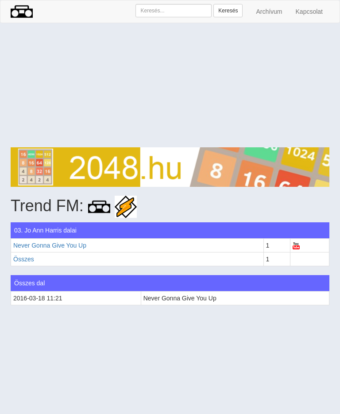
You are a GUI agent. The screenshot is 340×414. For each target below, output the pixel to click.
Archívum (269, 11)
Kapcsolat (309, 11)
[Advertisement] (170, 85)
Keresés (228, 11)
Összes (23, 259)
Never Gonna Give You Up (49, 245)
